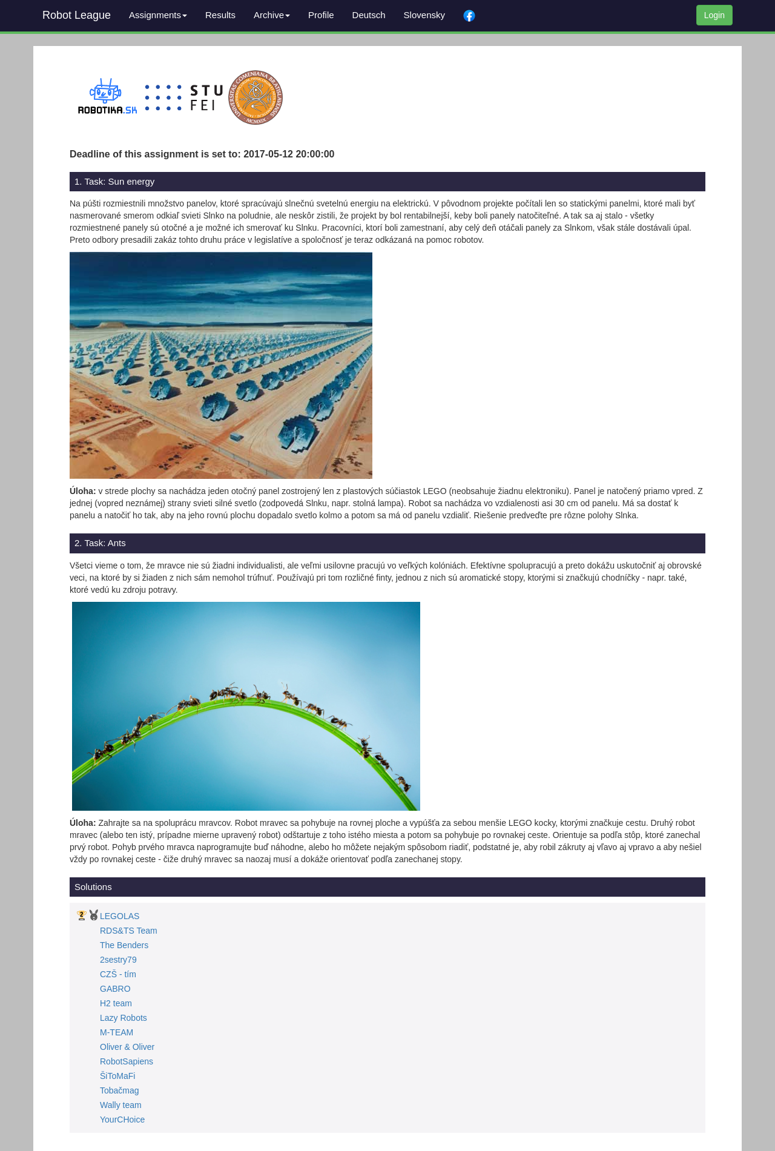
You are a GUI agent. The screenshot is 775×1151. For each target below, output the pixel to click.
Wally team (121, 1105)
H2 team (116, 1003)
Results (220, 15)
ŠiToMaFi (117, 1076)
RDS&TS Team (128, 930)
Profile (321, 15)
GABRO (115, 989)
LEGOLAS (119, 916)
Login (714, 15)
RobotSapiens (126, 1061)
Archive (272, 15)
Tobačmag (119, 1090)
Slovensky (424, 15)
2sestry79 (118, 960)
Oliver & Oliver (127, 1047)
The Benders (124, 945)
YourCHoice (122, 1119)
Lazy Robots (123, 1018)
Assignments (158, 15)
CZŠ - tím (118, 974)
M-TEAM (116, 1032)
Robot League (76, 15)
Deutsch (369, 15)
